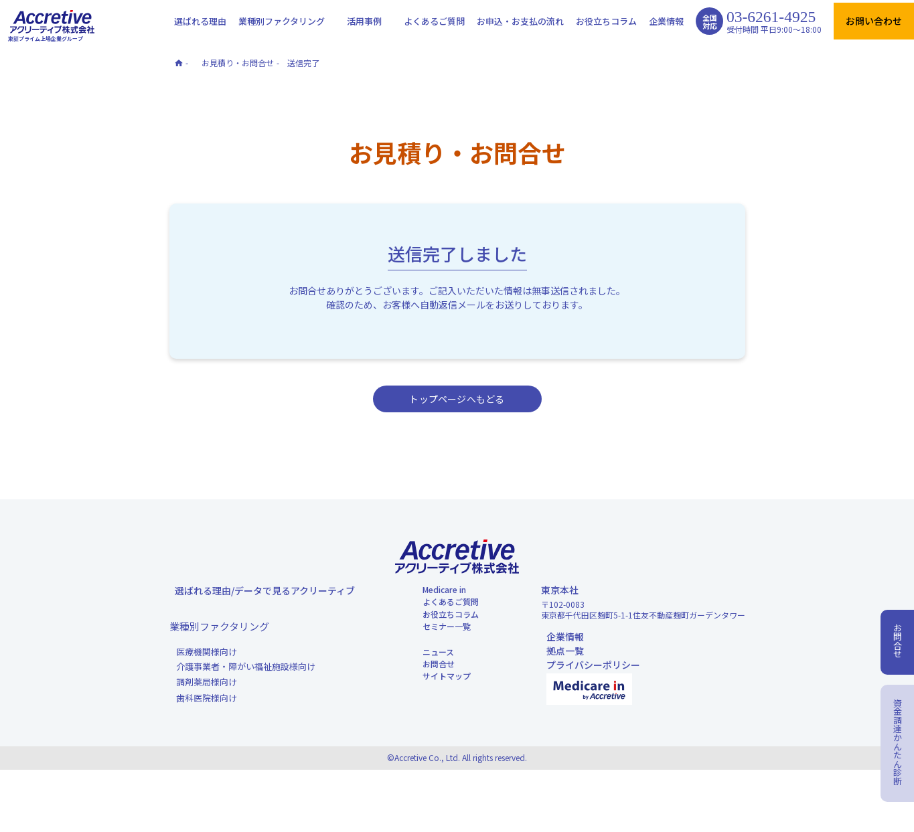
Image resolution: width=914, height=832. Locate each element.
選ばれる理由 (200, 21)
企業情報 (666, 21)
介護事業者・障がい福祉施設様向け (245, 686)
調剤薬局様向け (206, 704)
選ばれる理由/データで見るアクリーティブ (259, 602)
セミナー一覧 (440, 666)
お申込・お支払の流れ (520, 21)
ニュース (430, 700)
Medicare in (438, 602)
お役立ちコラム (606, 21)
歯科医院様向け (206, 722)
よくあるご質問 (434, 21)
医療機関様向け (206, 668)
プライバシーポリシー (588, 691)
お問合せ (431, 722)
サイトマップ (440, 743)
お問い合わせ (874, 20)
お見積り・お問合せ (238, 62)
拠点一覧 (560, 670)
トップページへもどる (456, 399)
